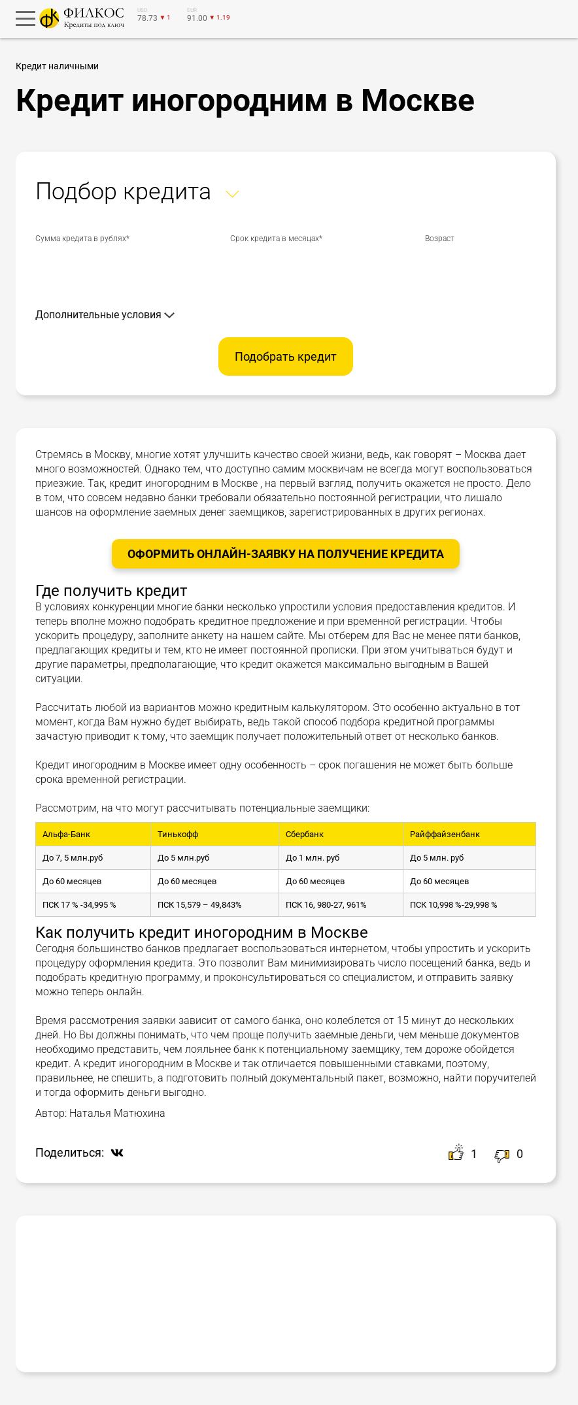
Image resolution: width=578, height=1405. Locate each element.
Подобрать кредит (286, 356)
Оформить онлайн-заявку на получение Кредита (286, 554)
